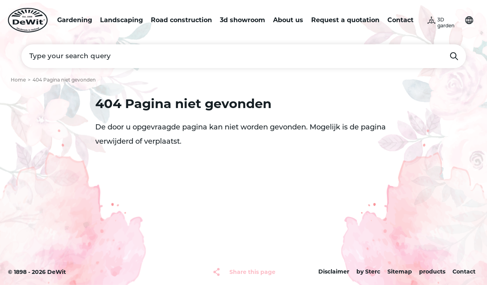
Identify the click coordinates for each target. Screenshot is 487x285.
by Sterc (368, 271)
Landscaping (121, 20)
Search (454, 56)
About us (288, 20)
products (432, 271)
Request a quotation (345, 20)
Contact (400, 20)
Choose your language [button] (469, 20)
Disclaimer (333, 271)
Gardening (74, 20)
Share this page (252, 272)
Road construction (181, 20)
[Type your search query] (243, 56)
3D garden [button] (445, 23)
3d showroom (242, 20)
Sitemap (399, 271)
